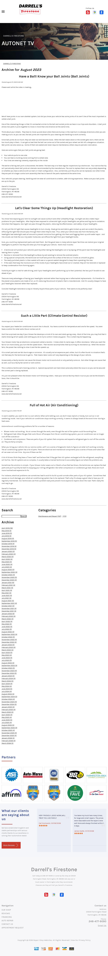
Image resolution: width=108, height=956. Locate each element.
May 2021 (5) (6, 593)
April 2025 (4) (7, 715)
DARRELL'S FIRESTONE (13, 36)
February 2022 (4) (8, 616)
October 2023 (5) (8, 668)
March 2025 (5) (7, 712)
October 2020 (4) (8, 575)
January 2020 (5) (8, 551)
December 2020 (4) (9, 580)
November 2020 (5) (9, 577)
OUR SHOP (6, 910)
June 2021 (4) (7, 595)
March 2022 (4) (7, 619)
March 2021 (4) (7, 588)
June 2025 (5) (7, 720)
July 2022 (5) (7, 629)
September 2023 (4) (9, 665)
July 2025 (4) (7, 723)
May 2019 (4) (6, 531)
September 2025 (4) (9, 728)
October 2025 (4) (8, 730)
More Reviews (10, 845)
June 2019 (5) (7, 533)
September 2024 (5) (9, 697)
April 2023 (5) (7, 653)
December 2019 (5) (9, 549)
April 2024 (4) (7, 684)
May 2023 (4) (7, 655)
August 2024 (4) (8, 694)
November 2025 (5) (9, 733)
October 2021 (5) (8, 606)
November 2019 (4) (9, 546)
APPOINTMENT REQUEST (13, 928)
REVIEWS (6, 913)
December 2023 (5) (9, 673)
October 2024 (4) (8, 699)
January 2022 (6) (8, 614)
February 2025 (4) (8, 710)
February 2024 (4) (8, 678)
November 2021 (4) (9, 608)
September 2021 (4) (9, 603)
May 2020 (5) (7, 562)
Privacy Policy (84, 940)
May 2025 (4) (7, 717)
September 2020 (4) (9, 572)
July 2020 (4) (7, 567)
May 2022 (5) (7, 624)
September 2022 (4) (9, 634)
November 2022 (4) (9, 640)
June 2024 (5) (7, 689)
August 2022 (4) (8, 632)
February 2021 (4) (8, 585)
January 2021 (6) (8, 583)
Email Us (102, 926)
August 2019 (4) (8, 538)
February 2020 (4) (9, 554)
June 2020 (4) (7, 564)
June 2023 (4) (7, 658)
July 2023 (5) (7, 660)
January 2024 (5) (8, 676)
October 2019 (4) (8, 544)
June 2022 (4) (7, 627)
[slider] (43, 825)
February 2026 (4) (8, 741)
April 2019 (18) (7, 528)
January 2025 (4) (8, 707)
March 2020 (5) (8, 557)
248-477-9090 (47, 876)
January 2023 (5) (8, 645)
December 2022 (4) (9, 642)
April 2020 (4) (7, 559)
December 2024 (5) (9, 704)
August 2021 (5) (8, 601)
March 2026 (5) (7, 743)
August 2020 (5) (8, 570)
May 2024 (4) (7, 686)
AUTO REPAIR (7, 920)
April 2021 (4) (7, 590)
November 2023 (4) (9, 671)
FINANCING (7, 917)
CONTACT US (7, 924)
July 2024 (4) (7, 691)
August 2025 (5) (8, 725)
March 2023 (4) (7, 650)
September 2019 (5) (9, 541)
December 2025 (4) (9, 735)
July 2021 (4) (6, 598)
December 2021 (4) (9, 611)
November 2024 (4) (9, 702)
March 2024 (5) (7, 681)
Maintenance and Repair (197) (49, 516)
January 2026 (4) (8, 738)
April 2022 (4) (7, 621)
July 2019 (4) (6, 536)
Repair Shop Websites (42, 940)
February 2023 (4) (8, 647)
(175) (64, 516)
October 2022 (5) (8, 637)
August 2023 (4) (8, 663)
